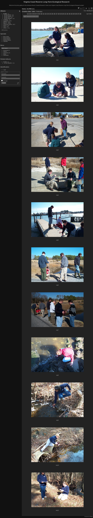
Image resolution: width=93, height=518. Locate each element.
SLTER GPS (7, 17)
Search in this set (32, 16)
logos (4, 26)
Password (3, 77)
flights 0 (5, 23)
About (4, 54)
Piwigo (91, 516)
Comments (6, 52)
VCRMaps (5, 19)
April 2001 (89, 14)
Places (5, 25)
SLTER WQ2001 (8, 18)
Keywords (5, 50)
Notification (6, 55)
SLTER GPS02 (7, 15)
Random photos (7, 40)
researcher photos (7, 24)
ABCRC (5, 22)
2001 (33, 11)
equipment (5, 20)
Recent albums (6, 39)
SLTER (5, 13)
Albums (3, 11)
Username (3, 73)
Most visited (6, 36)
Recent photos (6, 37)
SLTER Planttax (8, 16)
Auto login (4, 80)
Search (5, 51)
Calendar (5, 41)
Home (24, 9)
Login (4, 69)
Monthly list (90, 10)
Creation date (26, 11)
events (5, 27)
